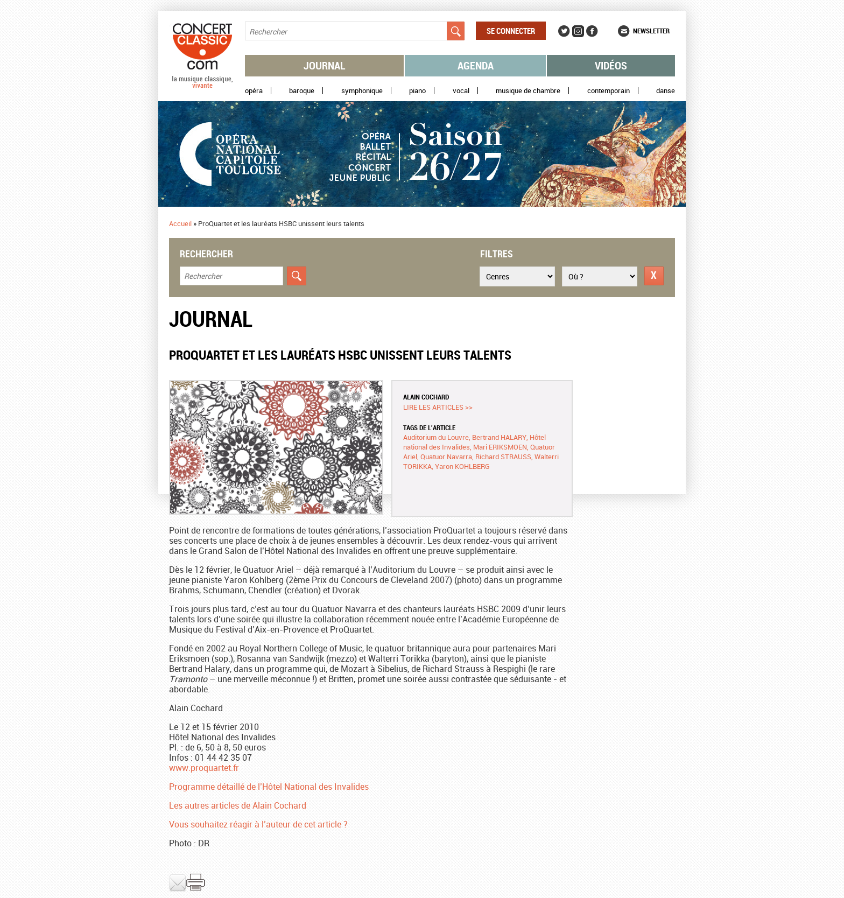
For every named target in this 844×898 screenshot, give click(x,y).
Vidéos (611, 65)
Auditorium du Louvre (436, 437)
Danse (665, 90)
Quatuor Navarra (446, 456)
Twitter (564, 31)
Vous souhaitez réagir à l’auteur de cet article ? (258, 824)
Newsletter (651, 31)
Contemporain (608, 90)
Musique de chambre (528, 90)
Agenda (476, 65)
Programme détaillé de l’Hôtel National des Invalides (269, 786)
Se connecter (511, 30)
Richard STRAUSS (503, 456)
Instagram (578, 31)
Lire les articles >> (438, 407)
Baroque (301, 90)
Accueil (180, 223)
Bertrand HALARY (499, 437)
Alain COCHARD (426, 397)
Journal (325, 65)
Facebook (592, 31)
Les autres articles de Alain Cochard (237, 805)
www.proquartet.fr (204, 768)
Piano (417, 90)
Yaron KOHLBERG (462, 466)
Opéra (254, 90)
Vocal (461, 90)
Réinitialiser (654, 275)
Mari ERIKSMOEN (500, 447)
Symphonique (362, 90)
